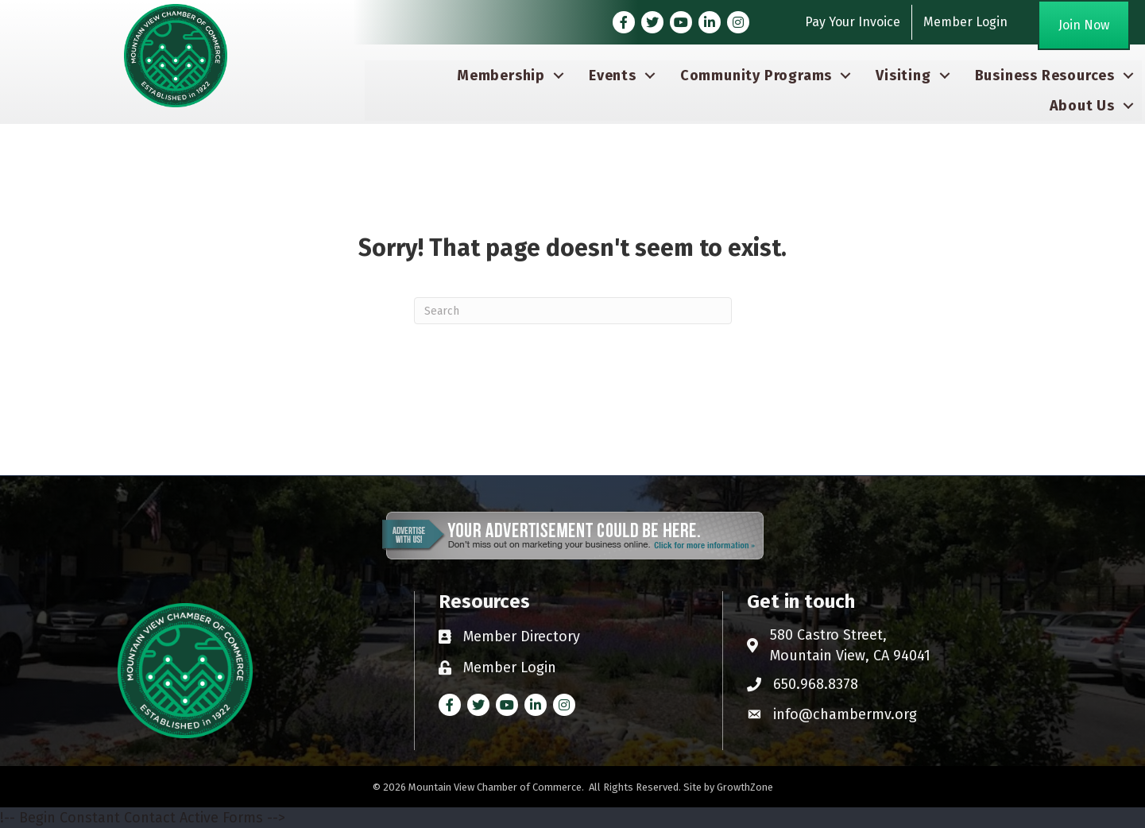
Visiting (903, 75)
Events (612, 75)
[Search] (573, 310)
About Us (1082, 105)
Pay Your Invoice (852, 21)
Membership (501, 75)
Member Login (965, 21)
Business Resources (1045, 75)
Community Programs (756, 75)
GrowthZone (745, 787)
